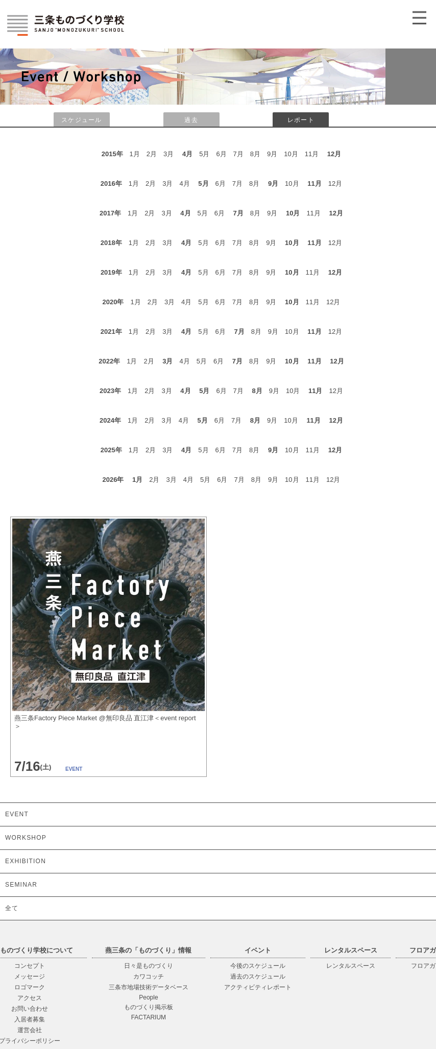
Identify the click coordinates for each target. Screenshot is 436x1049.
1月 (137, 479)
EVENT (17, 814)
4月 (187, 154)
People (148, 997)
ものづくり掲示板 (148, 1007)
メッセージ (29, 976)
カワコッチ (148, 976)
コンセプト (29, 965)
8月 (257, 391)
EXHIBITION (25, 861)
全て (11, 908)
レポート (300, 120)
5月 (203, 183)
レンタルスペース (350, 965)
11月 (314, 183)
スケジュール (81, 120)
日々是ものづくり (148, 965)
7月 (238, 213)
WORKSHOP (25, 837)
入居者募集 (29, 1019)
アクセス (29, 998)
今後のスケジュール (257, 965)
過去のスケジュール (257, 976)
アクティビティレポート (258, 987)
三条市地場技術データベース (148, 987)
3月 (167, 361)
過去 (191, 120)
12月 (334, 154)
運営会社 (29, 1030)
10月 (293, 213)
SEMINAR (21, 884)
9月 (273, 183)
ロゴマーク (29, 987)
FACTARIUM (148, 1017)
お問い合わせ (29, 1008)
